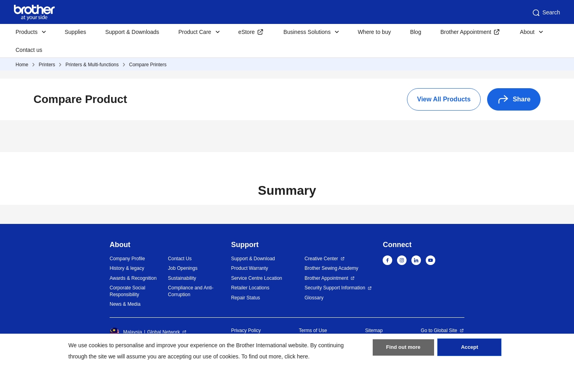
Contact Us (179, 258)
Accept (470, 350)
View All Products (443, 99)
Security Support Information (335, 288)
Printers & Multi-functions (91, 64)
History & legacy (127, 268)
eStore (246, 32)
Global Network (163, 332)
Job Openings (182, 268)
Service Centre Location (256, 278)
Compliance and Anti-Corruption (190, 291)
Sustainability (182, 278)
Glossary (314, 298)
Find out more (403, 350)
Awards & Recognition (133, 278)
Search (545, 13)
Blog (415, 32)
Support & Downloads (132, 32)
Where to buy (374, 32)
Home (22, 64)
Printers (47, 64)
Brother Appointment (465, 32)
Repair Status (245, 298)
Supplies (75, 32)
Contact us (29, 50)
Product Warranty (249, 268)
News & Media (125, 304)
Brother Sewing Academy (331, 268)
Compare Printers (148, 64)
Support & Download (253, 258)
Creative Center (321, 258)
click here (296, 356)
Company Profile (127, 258)
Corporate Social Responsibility (127, 291)
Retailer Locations (250, 288)
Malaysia (126, 332)
